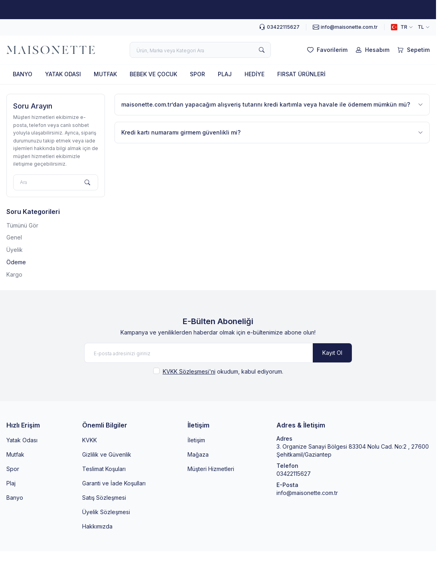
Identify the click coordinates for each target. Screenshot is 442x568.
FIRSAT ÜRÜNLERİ (301, 74)
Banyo (14, 497)
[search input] (200, 50)
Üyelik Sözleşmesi (106, 512)
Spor (12, 468)
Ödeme (16, 262)
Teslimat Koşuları (104, 468)
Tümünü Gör (22, 225)
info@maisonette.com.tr (307, 492)
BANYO (22, 74)
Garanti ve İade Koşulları (114, 483)
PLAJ (225, 74)
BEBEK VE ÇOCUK (153, 74)
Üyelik (14, 249)
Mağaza (198, 454)
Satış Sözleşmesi (104, 497)
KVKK (89, 440)
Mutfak (15, 454)
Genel (14, 237)
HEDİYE (254, 74)
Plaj (11, 483)
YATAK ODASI (63, 74)
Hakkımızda (97, 526)
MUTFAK (105, 74)
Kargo (14, 274)
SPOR (197, 74)
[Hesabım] (371, 50)
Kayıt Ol (332, 352)
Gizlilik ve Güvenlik (106, 454)
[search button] (262, 50)
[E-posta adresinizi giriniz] (218, 352)
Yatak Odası (21, 440)
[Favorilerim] (326, 50)
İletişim (196, 440)
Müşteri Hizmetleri (210, 468)
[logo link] (50, 50)
